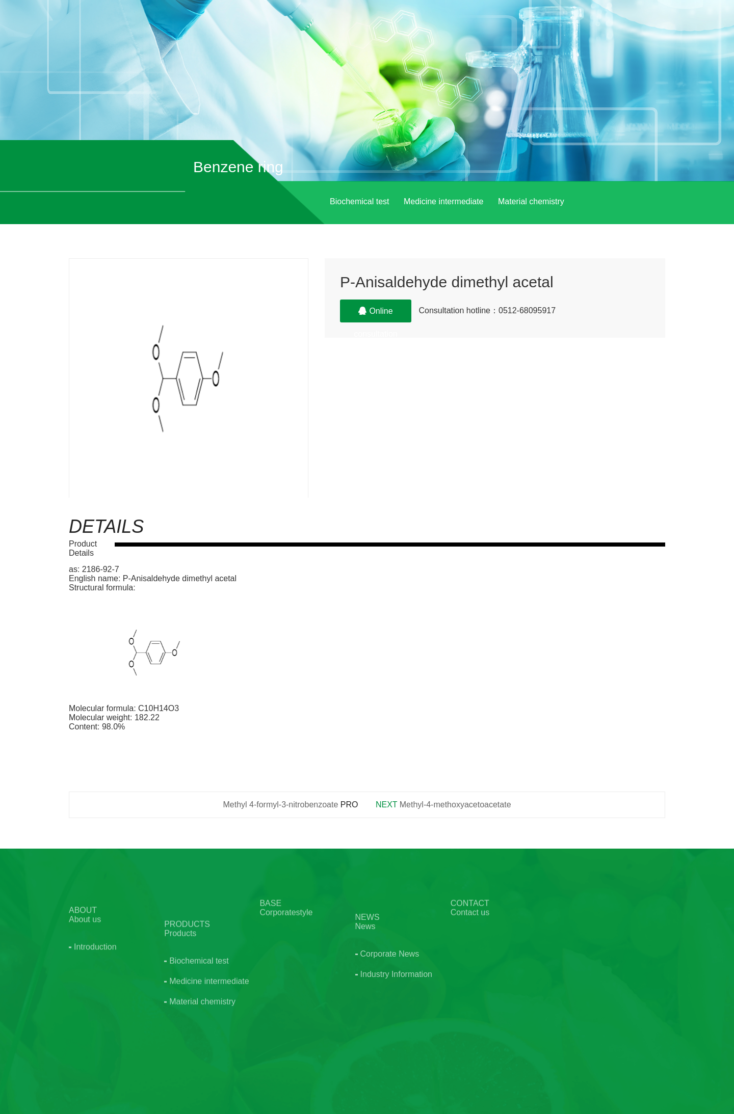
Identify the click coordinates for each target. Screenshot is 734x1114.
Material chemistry (531, 201)
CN (630, 29)
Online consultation (375, 314)
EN (654, 29)
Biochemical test (359, 201)
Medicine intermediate (444, 201)
